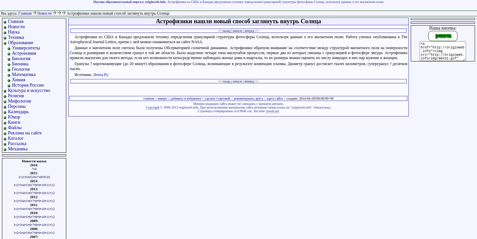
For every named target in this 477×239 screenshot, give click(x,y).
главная (148, 98)
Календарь (18, 111)
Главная (24, 13)
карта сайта (275, 98)
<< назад (224, 31)
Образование (20, 42)
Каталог (16, 138)
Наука (14, 32)
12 (53, 185)
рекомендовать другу (248, 98)
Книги (14, 122)
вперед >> (252, 31)
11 (48, 185)
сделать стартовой (217, 98)
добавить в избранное (186, 98)
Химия (18, 79)
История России (28, 85)
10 (48, 177)
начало (237, 31)
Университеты (26, 47)
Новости (45, 13)
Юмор (14, 117)
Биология (21, 58)
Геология (21, 69)
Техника (16, 37)
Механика (17, 148)
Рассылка (17, 143)
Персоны (17, 106)
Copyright (153, 107)
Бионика (20, 63)
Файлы (15, 127)
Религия (16, 95)
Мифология (19, 101)
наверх (162, 98)
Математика (24, 74)
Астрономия (24, 53)
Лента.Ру (100, 74)
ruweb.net (272, 111)
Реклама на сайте (25, 132)
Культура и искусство (29, 90)
